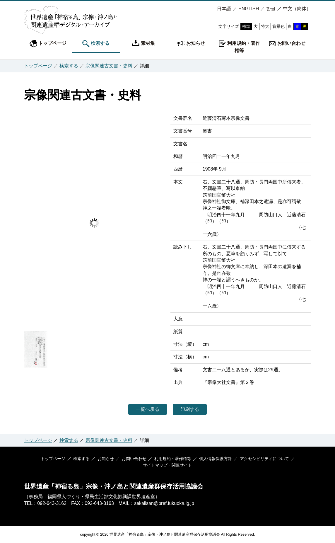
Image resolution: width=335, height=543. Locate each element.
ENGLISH (248, 8)
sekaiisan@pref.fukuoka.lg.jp (164, 503)
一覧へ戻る (143, 409)
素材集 (143, 43)
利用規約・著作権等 (239, 46)
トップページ (48, 43)
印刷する (193, 409)
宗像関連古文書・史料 (109, 65)
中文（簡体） (297, 8)
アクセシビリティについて (260, 458)
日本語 (224, 8)
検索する (96, 43)
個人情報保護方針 (212, 458)
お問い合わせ (287, 43)
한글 (271, 8)
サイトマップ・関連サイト (167, 465)
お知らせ (191, 43)
